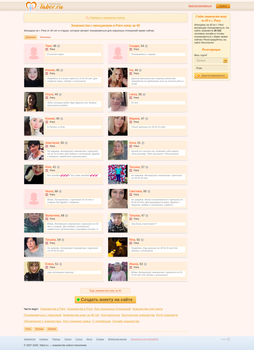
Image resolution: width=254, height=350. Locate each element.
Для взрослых (110, 315)
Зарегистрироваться (200, 5)
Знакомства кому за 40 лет (81, 315)
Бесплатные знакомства (138, 315)
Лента (89, 339)
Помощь (56, 339)
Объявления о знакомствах (42, 321)
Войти (223, 6)
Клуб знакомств (167, 315)
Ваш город (200, 55)
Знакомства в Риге (53, 309)
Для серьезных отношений (112, 309)
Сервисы (43, 339)
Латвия (39, 329)
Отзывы (100, 339)
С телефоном (101, 321)
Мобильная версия (117, 339)
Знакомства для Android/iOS (144, 339)
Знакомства (29, 339)
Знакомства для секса (147, 309)
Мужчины (45, 37)
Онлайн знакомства (125, 321)
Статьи (78, 339)
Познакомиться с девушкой (42, 315)
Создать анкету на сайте (104, 299)
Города (67, 339)
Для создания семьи (77, 321)
